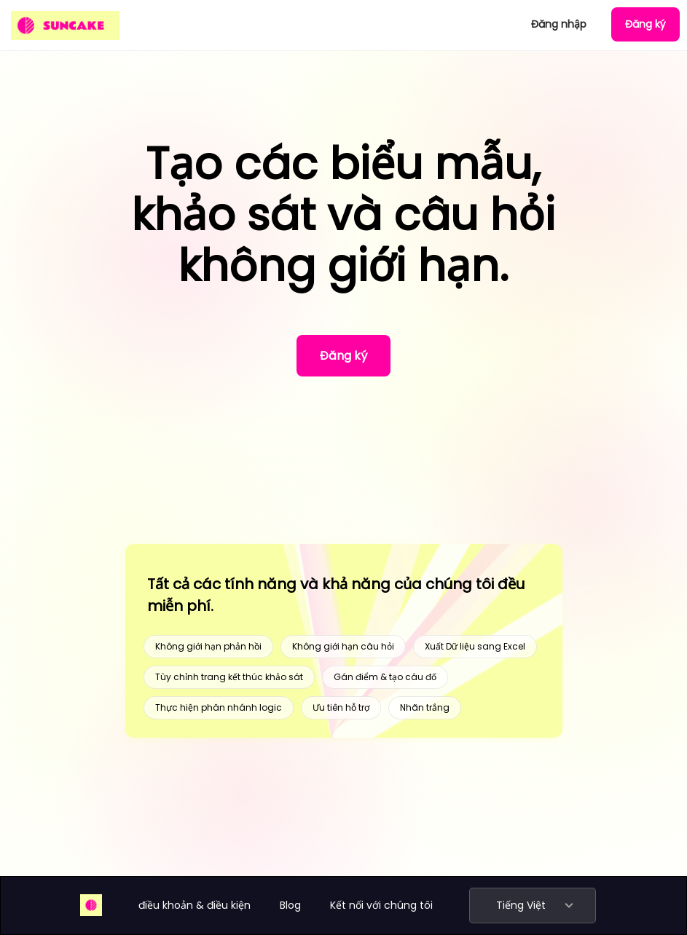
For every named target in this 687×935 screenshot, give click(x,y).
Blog (290, 905)
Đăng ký (645, 24)
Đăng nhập (558, 24)
